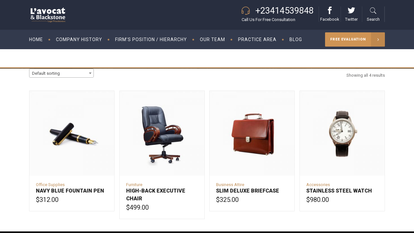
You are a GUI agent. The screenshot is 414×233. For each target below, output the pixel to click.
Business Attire (230, 184)
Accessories (318, 184)
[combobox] (61, 73)
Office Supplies (50, 184)
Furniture (134, 184)
